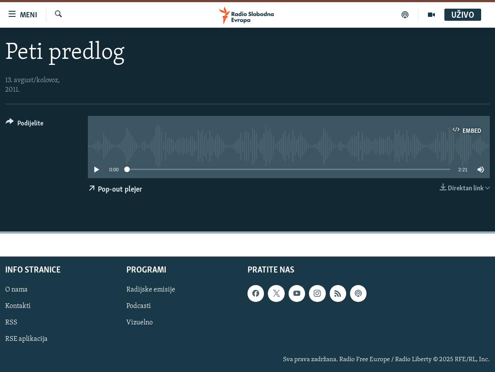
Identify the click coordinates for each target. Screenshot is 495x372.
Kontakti (18, 306)
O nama (16, 289)
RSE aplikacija (26, 339)
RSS (11, 322)
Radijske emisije (150, 289)
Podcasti (138, 306)
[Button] (24, 125)
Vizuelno (139, 322)
